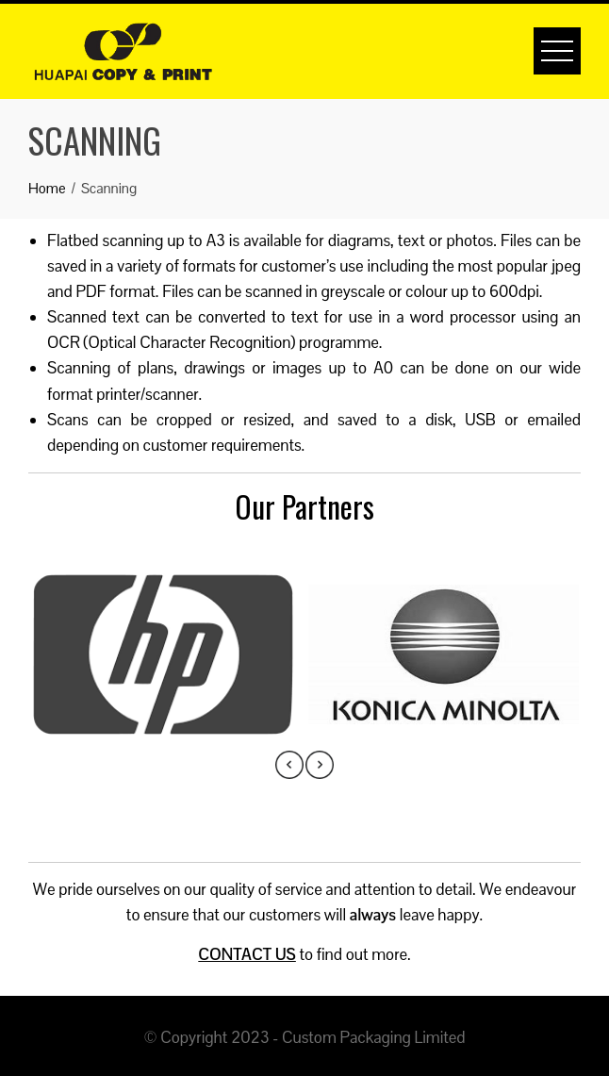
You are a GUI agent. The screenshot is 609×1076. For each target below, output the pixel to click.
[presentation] (289, 765)
